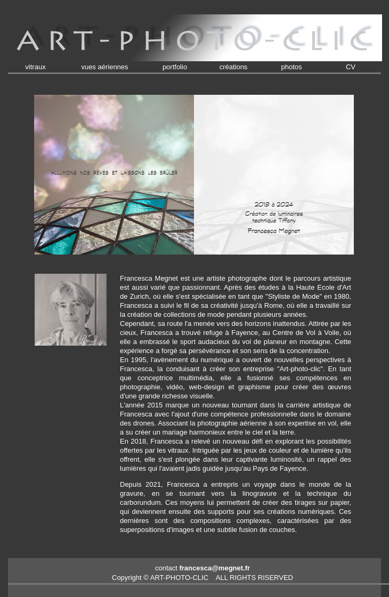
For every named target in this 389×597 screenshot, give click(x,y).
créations (234, 67)
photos (291, 67)
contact (202, 568)
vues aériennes (104, 67)
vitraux (35, 67)
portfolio (175, 67)
